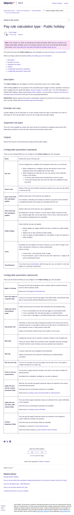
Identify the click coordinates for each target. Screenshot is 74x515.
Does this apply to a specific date (41, 90)
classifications (35, 264)
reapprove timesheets (60, 92)
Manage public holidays (11, 477)
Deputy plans (44, 426)
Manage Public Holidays (34, 92)
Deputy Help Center (9, 10)
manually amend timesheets (12, 94)
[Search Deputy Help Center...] (56, 10)
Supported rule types (13, 64)
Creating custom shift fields (36, 409)
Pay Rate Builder (36, 10)
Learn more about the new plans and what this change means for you (34, 47)
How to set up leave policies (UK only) (16, 487)
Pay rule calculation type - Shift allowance (17, 484)
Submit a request (57, 3)
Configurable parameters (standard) (18, 69)
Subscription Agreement (43, 511)
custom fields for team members (47, 429)
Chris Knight (13, 32)
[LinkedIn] (10, 441)
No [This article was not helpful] (42, 452)
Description (11, 60)
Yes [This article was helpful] (32, 452)
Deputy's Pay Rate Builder (58, 52)
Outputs (9, 66)
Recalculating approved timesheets (32, 100)
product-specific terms (64, 511)
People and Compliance (23, 10)
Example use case (13, 62)
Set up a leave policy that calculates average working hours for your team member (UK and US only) (35, 480)
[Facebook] (4, 441)
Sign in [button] (66, 3)
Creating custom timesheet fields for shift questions (44, 393)
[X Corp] (7, 441)
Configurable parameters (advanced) (18, 71)
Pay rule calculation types (12, 12)
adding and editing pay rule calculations (39, 56)
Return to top (9, 467)
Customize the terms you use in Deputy (16, 491)
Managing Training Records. (36, 291)
